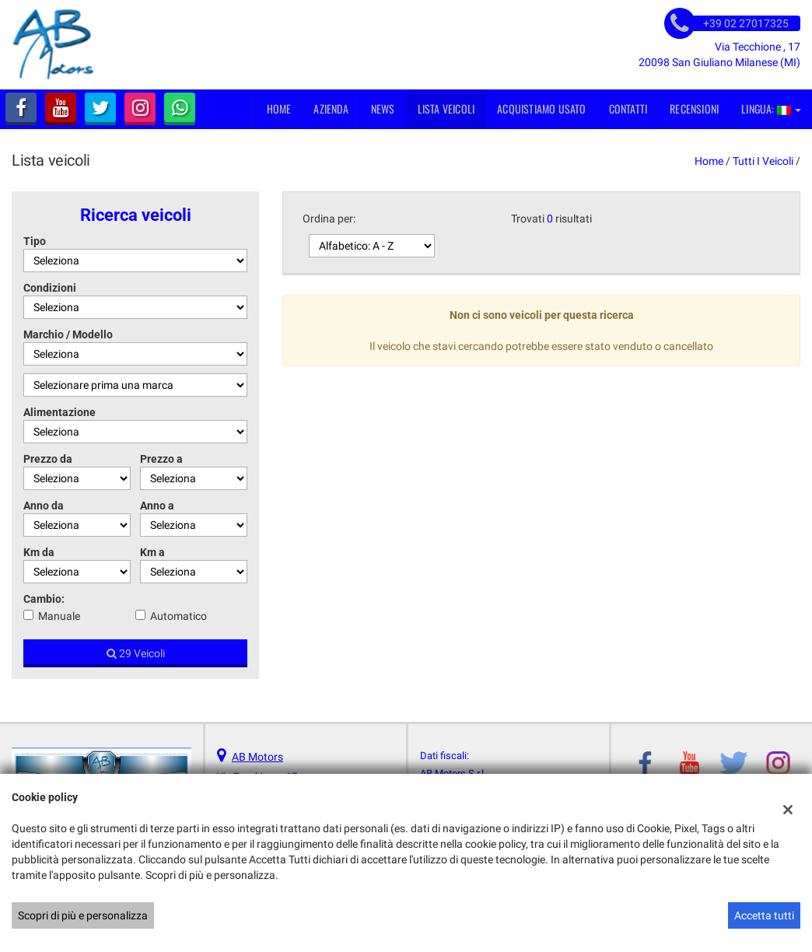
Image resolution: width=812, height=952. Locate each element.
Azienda (330, 108)
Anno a (157, 505)
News (383, 108)
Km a (152, 552)
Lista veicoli (446, 108)
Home (279, 108)
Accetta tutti (764, 915)
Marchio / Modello (68, 334)
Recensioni (694, 108)
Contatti (628, 108)
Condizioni (49, 288)
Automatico (178, 616)
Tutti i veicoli (763, 161)
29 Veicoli (136, 653)
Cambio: (44, 599)
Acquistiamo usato (541, 108)
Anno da (43, 505)
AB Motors (257, 757)
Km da (38, 552)
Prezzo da (47, 459)
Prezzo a (161, 459)
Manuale (59, 616)
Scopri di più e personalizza (83, 915)
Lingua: (771, 108)
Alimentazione (59, 412)
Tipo (34, 241)
